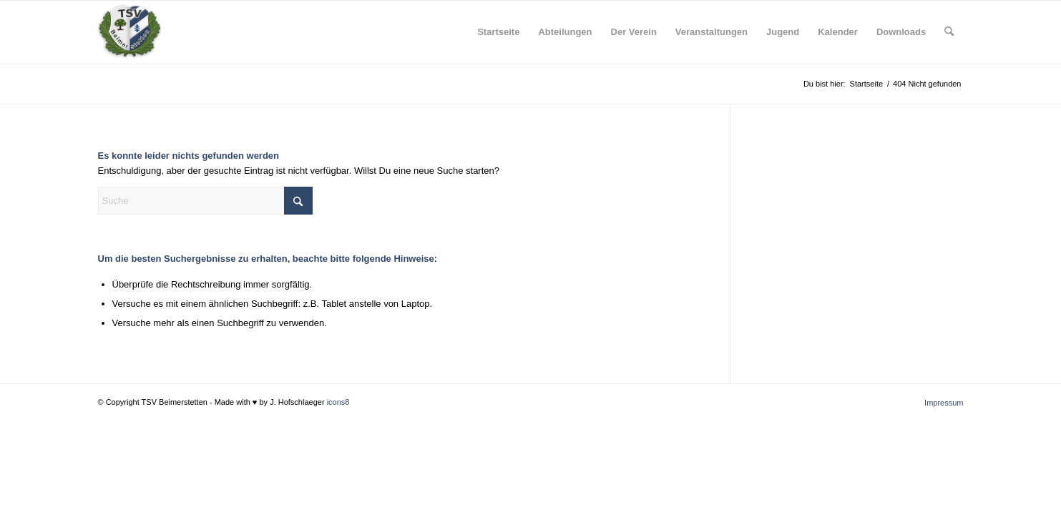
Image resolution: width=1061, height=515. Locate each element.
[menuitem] (498, 32)
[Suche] (949, 32)
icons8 (338, 402)
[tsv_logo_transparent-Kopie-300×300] (129, 32)
